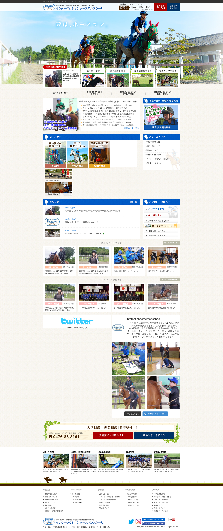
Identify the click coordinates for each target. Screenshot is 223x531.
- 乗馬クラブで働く (133, 505)
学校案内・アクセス (126, 4)
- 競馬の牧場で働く (133, 502)
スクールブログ (50, 502)
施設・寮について (153, 146)
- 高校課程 (75, 497)
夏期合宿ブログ (159, 505)
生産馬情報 (48, 505)
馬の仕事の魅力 (132, 494)
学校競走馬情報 (50, 508)
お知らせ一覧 (104, 494)
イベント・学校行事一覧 (107, 499)
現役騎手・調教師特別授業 (54, 511)
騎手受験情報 (104, 505)
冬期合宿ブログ (159, 508)
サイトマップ (140, 4)
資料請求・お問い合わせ (162, 497)
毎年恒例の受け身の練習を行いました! (161, 271)
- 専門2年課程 (77, 499)
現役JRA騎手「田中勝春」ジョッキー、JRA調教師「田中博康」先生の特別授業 (83, 471)
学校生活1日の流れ (153, 155)
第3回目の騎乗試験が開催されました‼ (161, 308)
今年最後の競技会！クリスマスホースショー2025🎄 (85, 234)
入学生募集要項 (159, 494)
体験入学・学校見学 (161, 499)
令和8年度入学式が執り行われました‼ (92, 308)
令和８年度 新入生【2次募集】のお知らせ (81, 222)
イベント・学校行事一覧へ (169, 279)
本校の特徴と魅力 (131, 128)
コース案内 (76, 494)
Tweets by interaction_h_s (77, 327)
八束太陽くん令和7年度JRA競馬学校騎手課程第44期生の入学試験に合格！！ (94, 211)
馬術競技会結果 (104, 502)
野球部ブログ (104, 508)
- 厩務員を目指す (133, 499)
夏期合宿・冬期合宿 (161, 502)
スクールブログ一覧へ (171, 243)
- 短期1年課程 (77, 502)
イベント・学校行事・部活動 (157, 159)
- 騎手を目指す (132, 497)
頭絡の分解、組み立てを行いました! (126, 271)
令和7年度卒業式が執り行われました (127, 308)
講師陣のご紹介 (152, 150)
